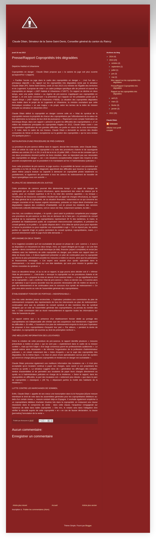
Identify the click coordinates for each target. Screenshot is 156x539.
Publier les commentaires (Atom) (36, 510)
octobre (114, 63)
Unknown (114, 124)
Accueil (55, 505)
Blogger (88, 526)
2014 (111, 57)
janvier (114, 109)
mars (113, 102)
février (114, 105)
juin (113, 74)
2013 (111, 60)
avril (113, 98)
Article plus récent (20, 505)
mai (113, 77)
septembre (115, 67)
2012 (111, 113)
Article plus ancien (89, 505)
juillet (113, 70)
